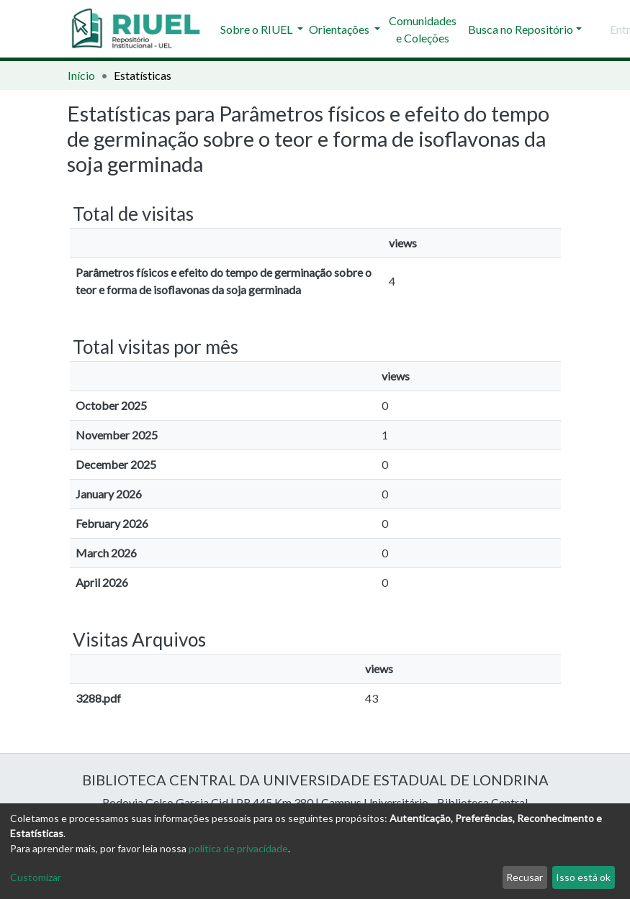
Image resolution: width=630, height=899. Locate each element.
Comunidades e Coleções (422, 29)
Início (81, 75)
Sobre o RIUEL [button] (257, 29)
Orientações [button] (340, 29)
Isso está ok (583, 877)
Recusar (524, 877)
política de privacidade (238, 848)
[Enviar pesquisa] (597, 29)
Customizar (35, 877)
